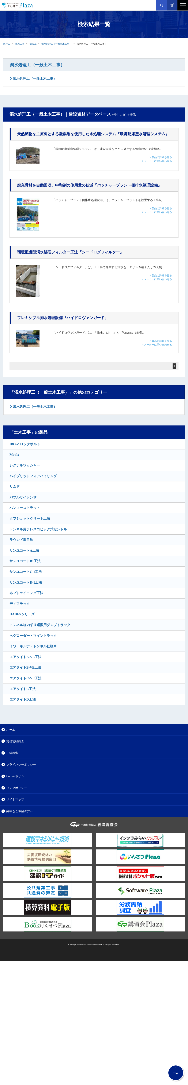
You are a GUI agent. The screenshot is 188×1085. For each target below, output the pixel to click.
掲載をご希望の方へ (19, 811)
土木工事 (20, 43)
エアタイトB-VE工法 (25, 667)
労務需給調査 (15, 741)
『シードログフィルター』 (70, 252)
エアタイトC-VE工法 (25, 678)
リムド (15, 486)
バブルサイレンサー (25, 497)
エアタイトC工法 (23, 689)
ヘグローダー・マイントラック (33, 635)
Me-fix (14, 454)
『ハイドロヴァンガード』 (62, 318)
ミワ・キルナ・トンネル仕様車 (33, 646)
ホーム (6, 43)
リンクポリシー (16, 788)
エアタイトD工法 (23, 699)
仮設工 (33, 43)
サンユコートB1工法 (25, 561)
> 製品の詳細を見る (161, 157)
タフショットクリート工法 (30, 518)
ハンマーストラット (25, 508)
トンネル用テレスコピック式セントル (38, 529)
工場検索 (12, 753)
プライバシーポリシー (21, 764)
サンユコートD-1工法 (26, 582)
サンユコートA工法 (24, 550)
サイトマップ (15, 799)
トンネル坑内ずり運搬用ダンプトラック (40, 625)
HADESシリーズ (22, 614)
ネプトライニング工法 (26, 593)
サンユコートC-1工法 (26, 572)
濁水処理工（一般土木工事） (56, 43)
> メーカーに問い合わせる (157, 161)
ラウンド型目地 (21, 540)
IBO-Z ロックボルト (25, 444)
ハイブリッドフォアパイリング (33, 476)
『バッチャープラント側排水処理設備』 (89, 185)
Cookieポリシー (16, 776)
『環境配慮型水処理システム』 (93, 134)
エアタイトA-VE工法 (25, 657)
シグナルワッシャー (25, 465)
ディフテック (20, 603)
